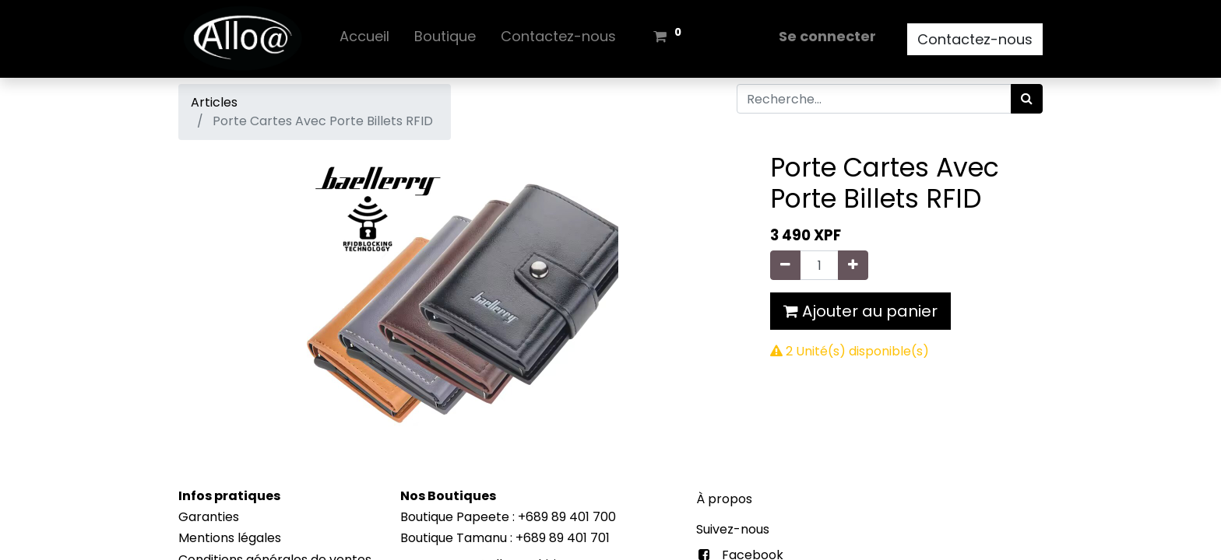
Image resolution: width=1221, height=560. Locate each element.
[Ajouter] (853, 265)
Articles (214, 102)
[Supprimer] (785, 265)
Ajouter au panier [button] (860, 311)
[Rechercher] (1027, 99)
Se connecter (827, 36)
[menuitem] (364, 39)
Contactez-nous (975, 39)
